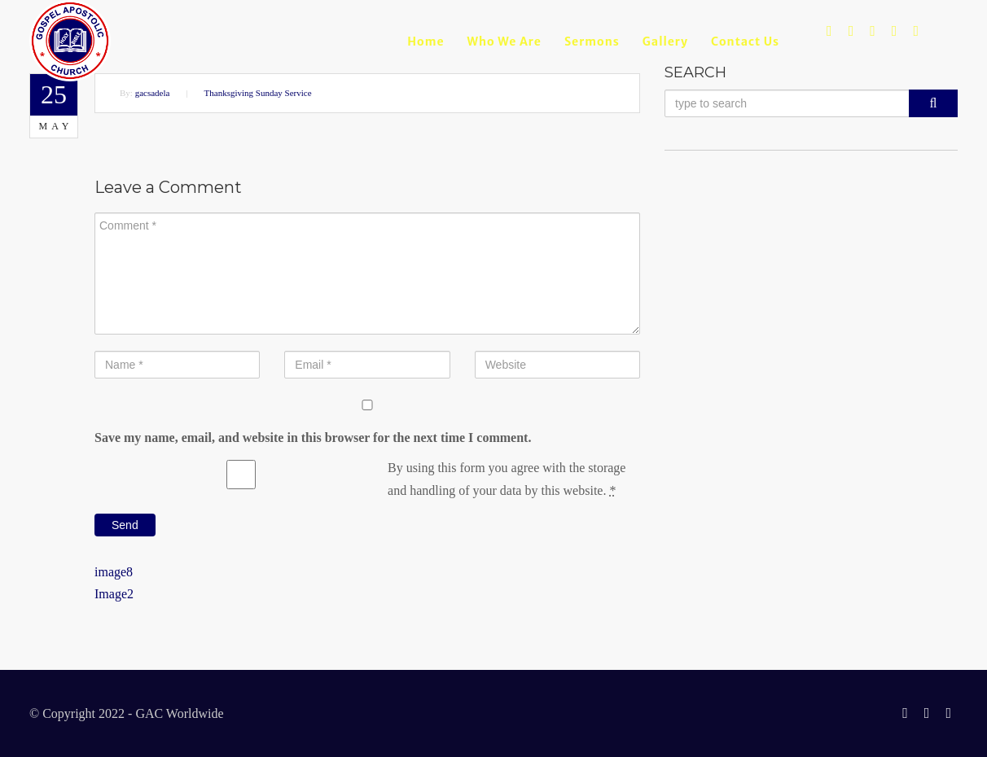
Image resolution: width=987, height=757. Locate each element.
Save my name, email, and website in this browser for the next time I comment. (312, 437)
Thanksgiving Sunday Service (258, 93)
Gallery (665, 41)
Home (425, 41)
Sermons (592, 41)
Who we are (504, 41)
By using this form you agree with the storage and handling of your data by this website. (506, 479)
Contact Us (745, 41)
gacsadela (152, 93)
